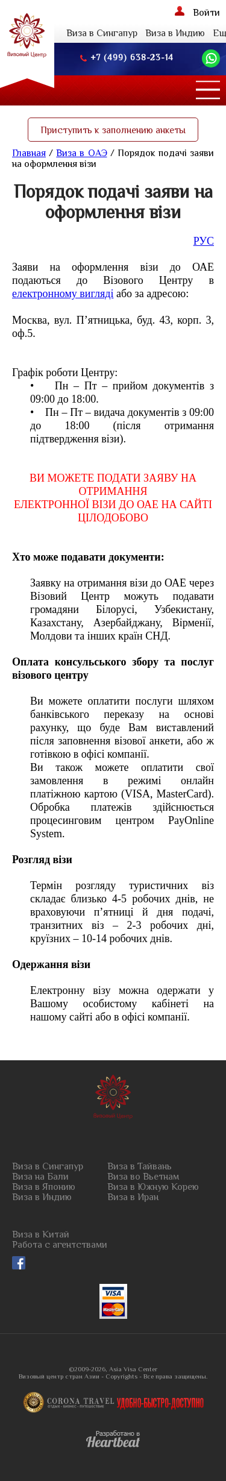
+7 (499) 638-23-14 (127, 57)
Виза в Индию (175, 33)
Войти (197, 12)
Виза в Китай (40, 1235)
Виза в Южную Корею (153, 1187)
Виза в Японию (43, 1187)
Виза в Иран (133, 1197)
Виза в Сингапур (101, 33)
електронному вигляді (62, 294)
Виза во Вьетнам (143, 1177)
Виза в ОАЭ (81, 153)
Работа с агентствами (59, 1245)
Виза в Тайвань (139, 1167)
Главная (29, 153)
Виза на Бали (40, 1177)
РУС (203, 241)
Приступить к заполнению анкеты (113, 130)
